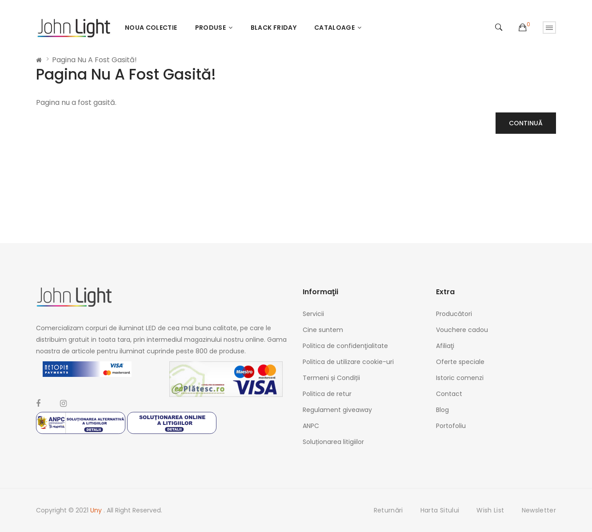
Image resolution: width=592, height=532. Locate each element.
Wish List (490, 510)
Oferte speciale (460, 361)
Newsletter (539, 510)
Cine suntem (323, 329)
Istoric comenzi (460, 377)
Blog (442, 409)
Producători (454, 313)
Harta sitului (440, 510)
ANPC (311, 425)
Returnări (388, 510)
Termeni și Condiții (331, 377)
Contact (449, 393)
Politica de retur (327, 393)
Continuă (526, 123)
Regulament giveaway (337, 409)
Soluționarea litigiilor (333, 441)
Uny (97, 510)
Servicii (313, 313)
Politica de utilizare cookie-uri (348, 361)
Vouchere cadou (462, 329)
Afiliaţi (445, 345)
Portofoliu (451, 425)
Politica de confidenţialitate (345, 345)
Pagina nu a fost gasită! (94, 60)
